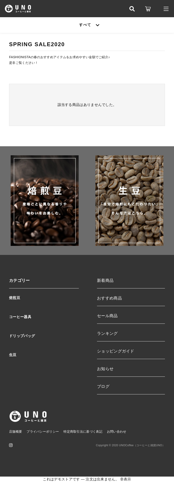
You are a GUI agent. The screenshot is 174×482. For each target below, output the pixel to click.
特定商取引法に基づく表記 (82, 431)
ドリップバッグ (22, 336)
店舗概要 (15, 431)
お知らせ (105, 369)
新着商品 (105, 280)
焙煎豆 (14, 298)
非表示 (125, 479)
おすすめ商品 (109, 298)
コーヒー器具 (20, 317)
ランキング (107, 333)
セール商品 (107, 316)
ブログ (103, 386)
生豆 (13, 355)
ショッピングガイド (115, 351)
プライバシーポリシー (43, 431)
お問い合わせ (116, 431)
